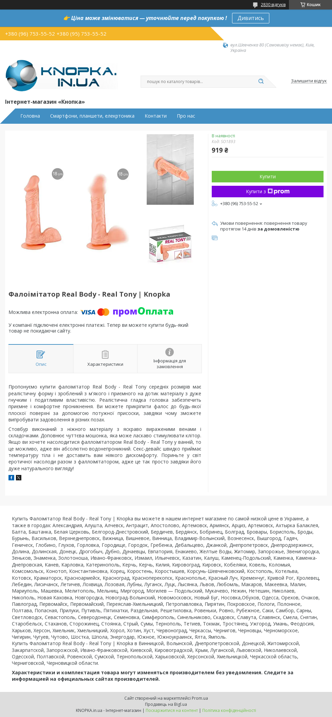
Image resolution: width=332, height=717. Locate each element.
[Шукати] (261, 82)
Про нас (186, 116)
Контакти (156, 116)
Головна (30, 116)
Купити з (268, 191)
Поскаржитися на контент (172, 710)
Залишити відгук (309, 81)
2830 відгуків (273, 4)
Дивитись (250, 18)
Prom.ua (200, 698)
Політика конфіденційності (229, 710)
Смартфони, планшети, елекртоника (92, 116)
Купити (268, 176)
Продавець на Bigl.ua (166, 704)
